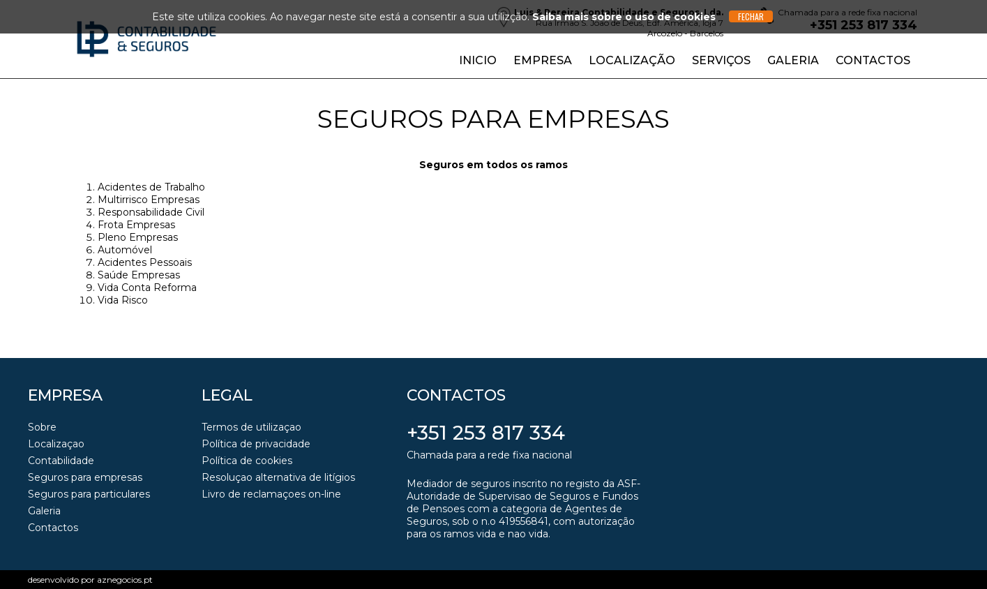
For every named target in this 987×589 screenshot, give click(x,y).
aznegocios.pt (125, 579)
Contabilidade (61, 460)
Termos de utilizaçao (251, 427)
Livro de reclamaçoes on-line (271, 494)
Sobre (42, 427)
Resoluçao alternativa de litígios (278, 477)
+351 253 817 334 (486, 433)
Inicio (478, 60)
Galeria (793, 60)
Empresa (542, 60)
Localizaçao (56, 444)
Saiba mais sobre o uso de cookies (624, 16)
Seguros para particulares (89, 494)
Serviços (721, 60)
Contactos (873, 60)
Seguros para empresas (85, 477)
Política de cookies (247, 460)
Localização (632, 60)
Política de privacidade (256, 444)
